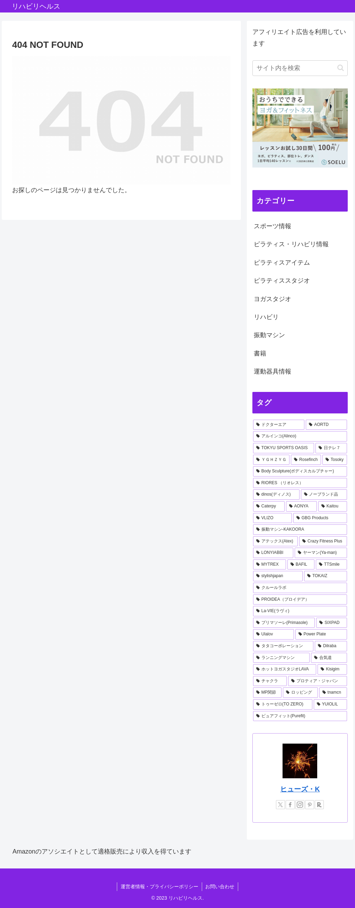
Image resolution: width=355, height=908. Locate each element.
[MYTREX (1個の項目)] (269, 564)
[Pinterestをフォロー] (309, 804)
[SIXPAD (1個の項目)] (331, 623)
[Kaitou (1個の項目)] (332, 506)
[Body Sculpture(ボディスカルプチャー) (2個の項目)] (300, 471)
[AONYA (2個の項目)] (301, 506)
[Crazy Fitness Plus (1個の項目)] (323, 541)
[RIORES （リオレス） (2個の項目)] (300, 483)
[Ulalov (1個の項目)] (273, 634)
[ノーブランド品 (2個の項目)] (324, 494)
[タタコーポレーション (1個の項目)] (283, 646)
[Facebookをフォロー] (290, 804)
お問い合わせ (220, 886)
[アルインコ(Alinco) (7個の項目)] (300, 436)
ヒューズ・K (300, 789)
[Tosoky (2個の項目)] (334, 460)
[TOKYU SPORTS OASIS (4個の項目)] (283, 448)
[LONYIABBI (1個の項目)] (273, 553)
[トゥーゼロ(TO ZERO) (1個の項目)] (282, 704)
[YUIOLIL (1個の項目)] (330, 704)
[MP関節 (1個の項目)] (267, 692)
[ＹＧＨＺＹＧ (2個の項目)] (271, 460)
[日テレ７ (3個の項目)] (331, 448)
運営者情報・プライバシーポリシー (159, 886)
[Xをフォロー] (280, 804)
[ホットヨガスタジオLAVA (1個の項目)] (284, 669)
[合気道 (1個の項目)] (329, 658)
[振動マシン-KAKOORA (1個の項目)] (300, 529)
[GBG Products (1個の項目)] (320, 518)
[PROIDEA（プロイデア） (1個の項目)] (300, 599)
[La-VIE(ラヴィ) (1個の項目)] (300, 611)
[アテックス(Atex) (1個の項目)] (275, 541)
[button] (341, 68)
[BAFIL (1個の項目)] (300, 564)
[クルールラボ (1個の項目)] (300, 588)
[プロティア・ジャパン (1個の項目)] (317, 681)
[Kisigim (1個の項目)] (332, 669)
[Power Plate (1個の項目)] (321, 634)
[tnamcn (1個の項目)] (333, 692)
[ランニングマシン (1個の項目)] (281, 658)
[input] (299, 68)
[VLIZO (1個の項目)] (272, 518)
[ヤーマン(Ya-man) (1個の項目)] (321, 553)
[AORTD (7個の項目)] (326, 425)
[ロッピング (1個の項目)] (300, 692)
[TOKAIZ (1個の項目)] (325, 576)
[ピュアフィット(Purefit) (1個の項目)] (300, 716)
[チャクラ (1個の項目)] (270, 681)
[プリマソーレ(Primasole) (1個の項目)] (284, 623)
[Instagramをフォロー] (299, 804)
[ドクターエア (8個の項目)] (278, 425)
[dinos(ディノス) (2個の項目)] (276, 494)
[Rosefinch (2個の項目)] (306, 460)
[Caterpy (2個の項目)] (268, 506)
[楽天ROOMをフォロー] (319, 804)
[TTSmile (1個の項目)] (331, 564)
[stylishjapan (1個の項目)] (278, 576)
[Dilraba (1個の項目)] (331, 646)
